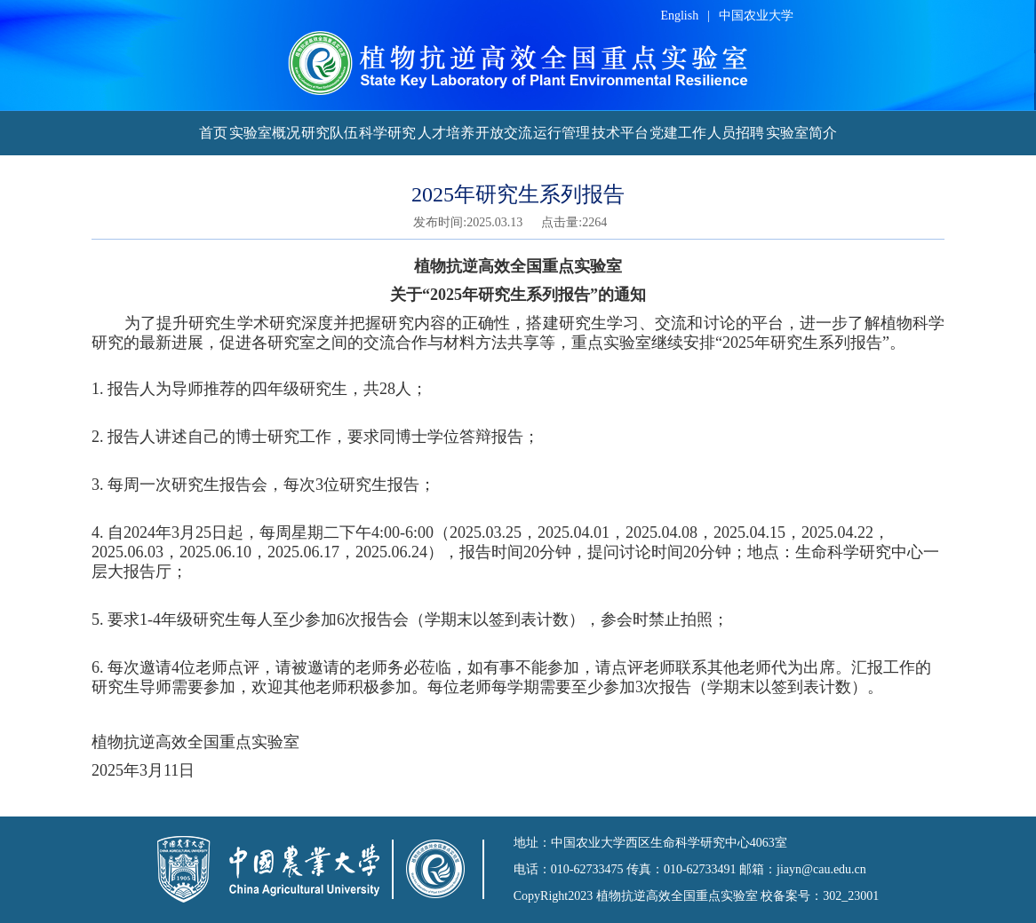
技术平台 (620, 132)
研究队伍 (329, 132)
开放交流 (503, 132)
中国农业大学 (756, 15)
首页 (213, 132)
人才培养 (446, 132)
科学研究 (387, 132)
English (679, 15)
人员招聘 (735, 132)
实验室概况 (264, 132)
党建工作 (677, 132)
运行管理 (561, 132)
